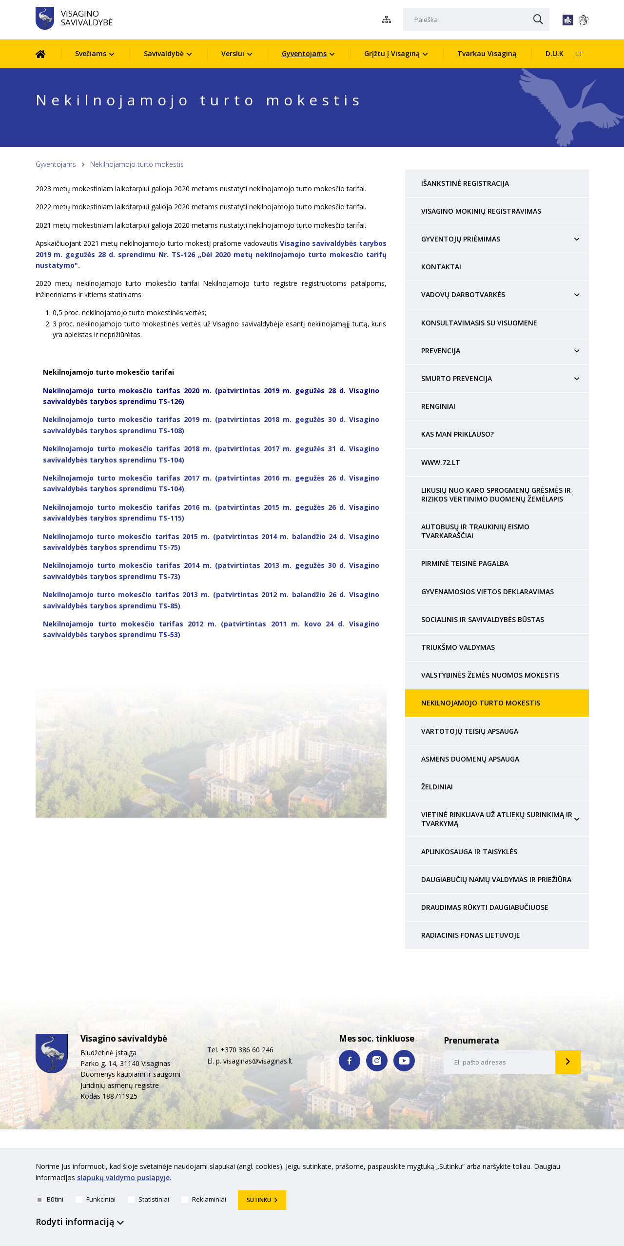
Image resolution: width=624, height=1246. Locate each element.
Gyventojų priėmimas (460, 238)
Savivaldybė (164, 53)
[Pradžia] (48, 54)
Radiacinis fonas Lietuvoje (470, 935)
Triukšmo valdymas (458, 647)
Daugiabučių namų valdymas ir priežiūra (496, 879)
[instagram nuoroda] (377, 1060)
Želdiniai (437, 786)
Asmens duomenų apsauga (470, 759)
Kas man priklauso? (457, 434)
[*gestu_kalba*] (583, 20)
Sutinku (259, 1200)
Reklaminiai (203, 1199)
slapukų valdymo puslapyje (123, 1177)
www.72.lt (440, 462)
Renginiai (438, 406)
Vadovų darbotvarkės (463, 294)
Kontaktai (441, 266)
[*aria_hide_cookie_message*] (586, 1168)
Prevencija (440, 350)
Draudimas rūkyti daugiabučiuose (484, 907)
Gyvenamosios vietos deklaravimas (487, 591)
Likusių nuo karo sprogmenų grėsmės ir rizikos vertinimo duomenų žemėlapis (496, 494)
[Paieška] (476, 19)
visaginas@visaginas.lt (257, 1060)
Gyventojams (304, 53)
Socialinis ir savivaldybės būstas (482, 619)
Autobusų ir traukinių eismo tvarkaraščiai (475, 531)
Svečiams (90, 53)
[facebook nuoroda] (349, 1060)
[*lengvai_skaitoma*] (568, 20)
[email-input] (500, 1062)
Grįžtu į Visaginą (392, 53)
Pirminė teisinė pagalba (464, 563)
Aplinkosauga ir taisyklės (469, 851)
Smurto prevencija (456, 378)
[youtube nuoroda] (404, 1060)
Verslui (232, 53)
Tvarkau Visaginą (486, 53)
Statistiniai (148, 1199)
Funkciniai (96, 1199)
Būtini (49, 1199)
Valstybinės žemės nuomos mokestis (490, 675)
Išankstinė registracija (465, 183)
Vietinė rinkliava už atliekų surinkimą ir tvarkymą (496, 819)
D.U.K (555, 53)
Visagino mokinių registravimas (481, 211)
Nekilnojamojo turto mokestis (137, 164)
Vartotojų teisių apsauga (469, 731)
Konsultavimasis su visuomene (479, 322)
